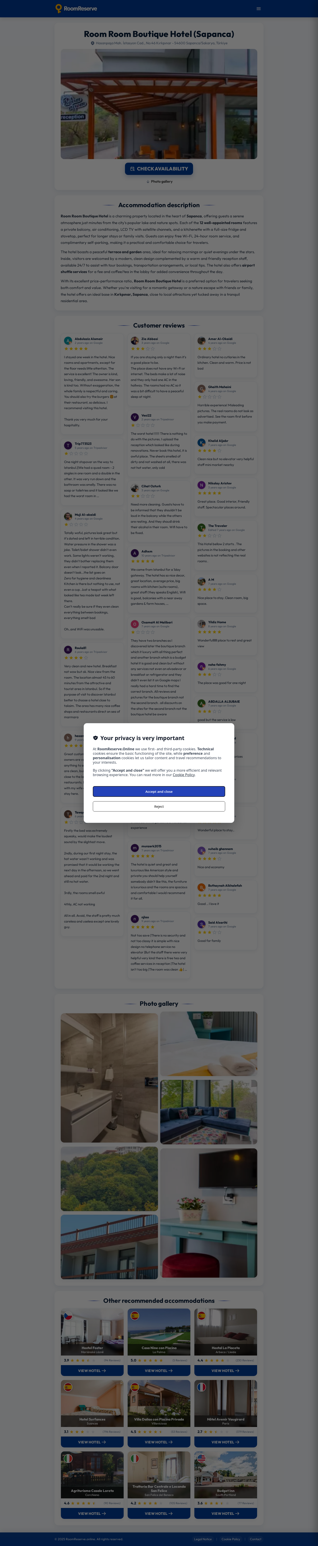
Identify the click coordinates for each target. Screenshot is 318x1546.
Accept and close (159, 791)
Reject (159, 806)
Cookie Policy (184, 774)
